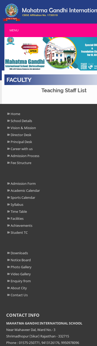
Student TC (19, 232)
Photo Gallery (21, 267)
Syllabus (17, 204)
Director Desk (21, 134)
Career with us (22, 148)
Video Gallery (21, 274)
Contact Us (19, 295)
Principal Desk (21, 141)
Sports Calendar (23, 197)
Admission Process (25, 155)
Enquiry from (21, 281)
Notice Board (21, 260)
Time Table (19, 211)
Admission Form (23, 183)
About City (19, 288)
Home (15, 113)
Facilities (17, 218)
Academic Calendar (25, 190)
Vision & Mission (23, 127)
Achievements (21, 225)
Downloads (19, 253)
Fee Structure (21, 162)
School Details (21, 120)
